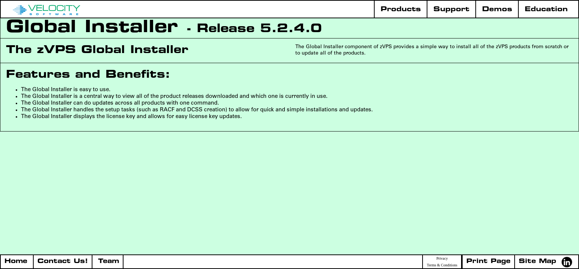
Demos (497, 9)
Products (401, 9)
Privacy (442, 258)
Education (546, 9)
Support (451, 9)
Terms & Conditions (442, 265)
